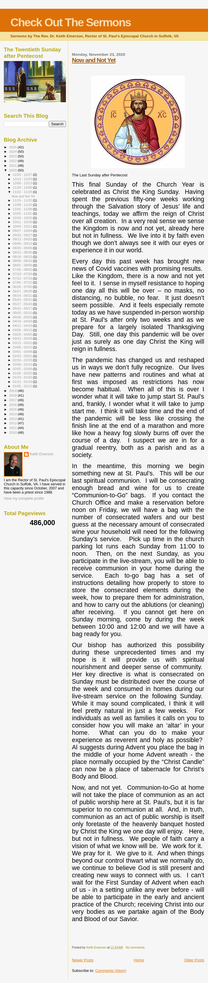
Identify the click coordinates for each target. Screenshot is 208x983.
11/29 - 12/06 (23, 187)
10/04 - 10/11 (23, 226)
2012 (13, 423)
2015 (13, 409)
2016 (13, 405)
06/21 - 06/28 (23, 291)
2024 (13, 151)
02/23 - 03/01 (23, 356)
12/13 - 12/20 (23, 179)
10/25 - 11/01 (23, 213)
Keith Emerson (42, 454)
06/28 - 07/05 (23, 287)
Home (139, 960)
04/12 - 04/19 (23, 325)
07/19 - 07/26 (23, 274)
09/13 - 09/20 (23, 239)
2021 (13, 165)
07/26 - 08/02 (23, 269)
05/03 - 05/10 (23, 313)
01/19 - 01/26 (23, 377)
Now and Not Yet (94, 60)
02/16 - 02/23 (23, 360)
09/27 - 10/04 (23, 230)
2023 (13, 156)
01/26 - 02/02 (23, 373)
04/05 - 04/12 (23, 330)
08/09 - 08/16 (23, 261)
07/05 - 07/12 (23, 282)
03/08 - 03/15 (23, 347)
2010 (13, 432)
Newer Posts (83, 960)
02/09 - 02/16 (23, 364)
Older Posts (194, 960)
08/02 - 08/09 (23, 265)
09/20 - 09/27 (23, 235)
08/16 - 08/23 (23, 256)
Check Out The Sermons (71, 22)
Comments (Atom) (110, 970)
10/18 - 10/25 (23, 218)
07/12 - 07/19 (23, 278)
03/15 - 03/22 (23, 343)
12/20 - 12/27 (23, 174)
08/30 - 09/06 (23, 248)
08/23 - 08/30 (23, 252)
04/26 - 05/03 (23, 317)
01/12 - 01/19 (23, 381)
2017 (13, 400)
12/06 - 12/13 (23, 183)
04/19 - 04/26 (23, 321)
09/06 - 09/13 (23, 243)
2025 (13, 147)
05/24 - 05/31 (23, 299)
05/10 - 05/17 (23, 308)
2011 (13, 428)
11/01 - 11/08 (23, 209)
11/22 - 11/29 (23, 192)
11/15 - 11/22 (23, 200)
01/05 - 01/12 (23, 386)
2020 (13, 170)
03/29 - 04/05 (23, 334)
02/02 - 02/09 (23, 369)
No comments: (136, 947)
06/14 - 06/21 (23, 295)
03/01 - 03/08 (23, 351)
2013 (13, 419)
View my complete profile (24, 498)
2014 (13, 414)
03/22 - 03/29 (23, 338)
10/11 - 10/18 (23, 222)
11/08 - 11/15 (23, 204)
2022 (13, 161)
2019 (13, 390)
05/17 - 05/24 (23, 304)
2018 (13, 395)
